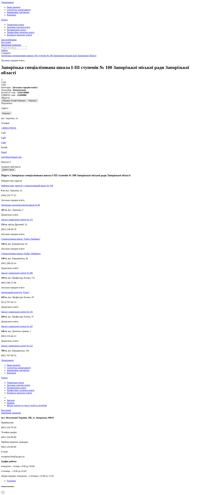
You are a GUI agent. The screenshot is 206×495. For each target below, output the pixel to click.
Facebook (11, 481)
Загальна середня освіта (18, 27)
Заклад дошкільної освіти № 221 (17, 346)
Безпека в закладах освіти (19, 35)
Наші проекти (13, 7)
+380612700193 (8, 128)
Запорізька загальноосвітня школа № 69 (20, 205)
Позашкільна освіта (16, 30)
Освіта (4, 20)
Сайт (3, 142)
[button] (4, 50)
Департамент (7, 2)
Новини (13, 40)
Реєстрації (6, 42)
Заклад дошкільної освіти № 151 (17, 219)
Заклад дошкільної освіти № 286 (17, 273)
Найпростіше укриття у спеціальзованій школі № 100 (27, 185)
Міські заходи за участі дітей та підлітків (27, 405)
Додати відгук (8, 170)
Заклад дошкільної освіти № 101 (17, 312)
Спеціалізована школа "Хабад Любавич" (20, 239)
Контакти (11, 15)
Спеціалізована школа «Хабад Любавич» (21, 253)
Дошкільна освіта (15, 24)
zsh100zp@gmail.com (11, 157)
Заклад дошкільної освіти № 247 (17, 326)
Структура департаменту (19, 10)
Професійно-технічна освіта (20, 32)
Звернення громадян (11, 45)
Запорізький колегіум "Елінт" (15, 292)
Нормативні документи (18, 12)
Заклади (5, 40)
